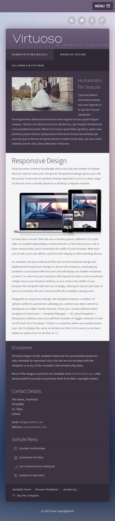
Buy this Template (28, 495)
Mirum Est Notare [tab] (73, 54)
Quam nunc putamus (31, 457)
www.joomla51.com (35, 427)
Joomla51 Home (21, 489)
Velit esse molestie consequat (37, 466)
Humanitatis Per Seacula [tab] (30, 54)
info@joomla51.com (31, 422)
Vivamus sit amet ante (32, 475)
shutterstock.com (82, 373)
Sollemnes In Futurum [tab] (28, 65)
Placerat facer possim (32, 448)
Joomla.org (70, 489)
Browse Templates (47, 489)
